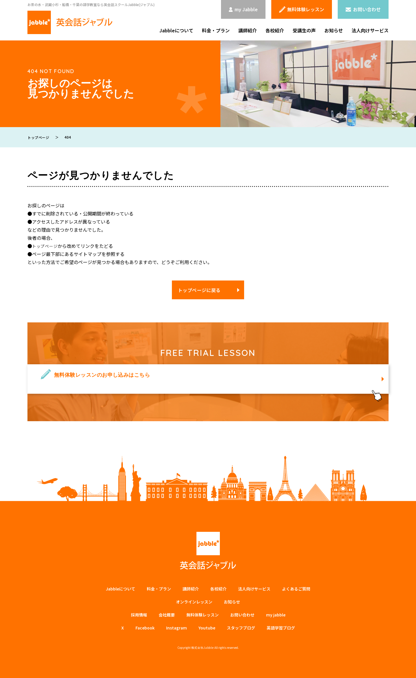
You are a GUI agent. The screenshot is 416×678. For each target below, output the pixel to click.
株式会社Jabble (202, 647)
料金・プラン (216, 30)
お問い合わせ (242, 615)
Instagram (176, 628)
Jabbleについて (176, 30)
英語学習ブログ (281, 628)
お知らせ (333, 30)
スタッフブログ (241, 628)
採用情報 (139, 615)
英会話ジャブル (208, 551)
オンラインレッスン (194, 602)
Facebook (145, 628)
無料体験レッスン (202, 615)
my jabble (275, 615)
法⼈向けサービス (254, 589)
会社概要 (167, 615)
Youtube (206, 628)
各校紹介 (274, 30)
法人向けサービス (370, 30)
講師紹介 (247, 30)
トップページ (46, 245)
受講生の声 (304, 30)
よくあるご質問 (296, 589)
